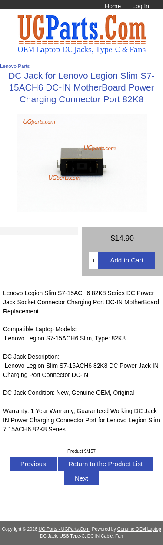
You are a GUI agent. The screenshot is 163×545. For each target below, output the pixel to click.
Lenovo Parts (15, 66)
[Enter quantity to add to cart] (93, 260)
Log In (140, 6)
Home (113, 6)
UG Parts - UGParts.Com (64, 529)
